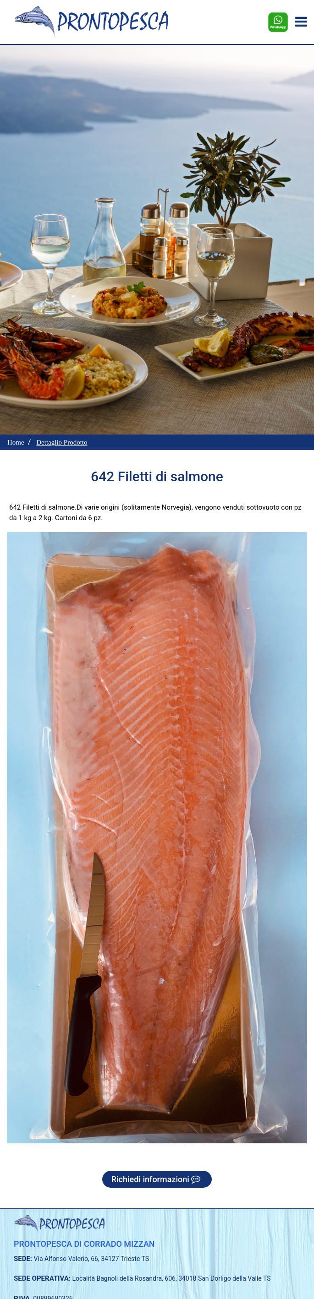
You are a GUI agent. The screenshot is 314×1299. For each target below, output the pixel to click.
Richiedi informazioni (157, 1179)
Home (15, 442)
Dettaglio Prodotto (61, 442)
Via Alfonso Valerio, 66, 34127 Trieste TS (91, 1258)
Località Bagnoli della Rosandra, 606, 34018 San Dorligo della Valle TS (171, 1278)
